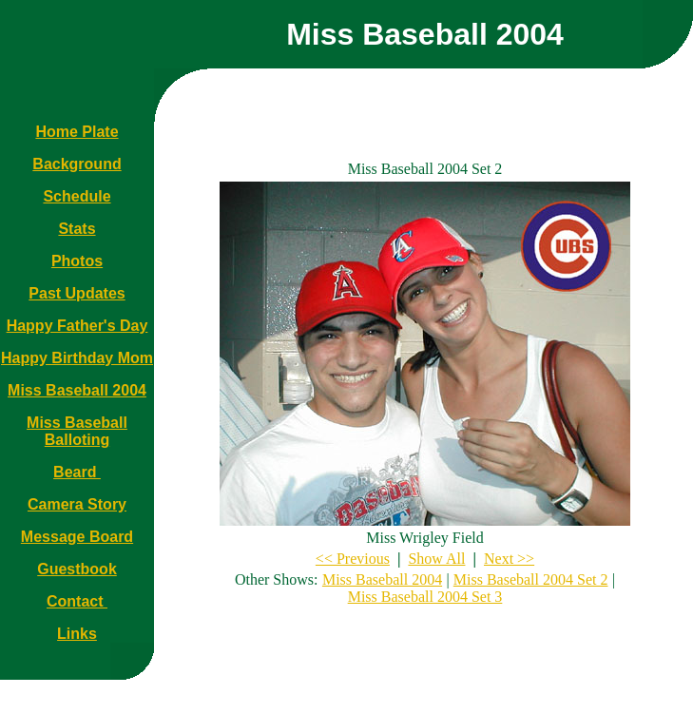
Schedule (76, 196)
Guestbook (77, 569)
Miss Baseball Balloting (77, 431)
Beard (77, 472)
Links (77, 634)
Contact (77, 601)
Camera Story (77, 504)
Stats (76, 229)
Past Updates (77, 293)
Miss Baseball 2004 (77, 390)
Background (76, 164)
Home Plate (76, 132)
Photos (77, 261)
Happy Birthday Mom (77, 358)
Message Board (77, 537)
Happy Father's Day (77, 326)
